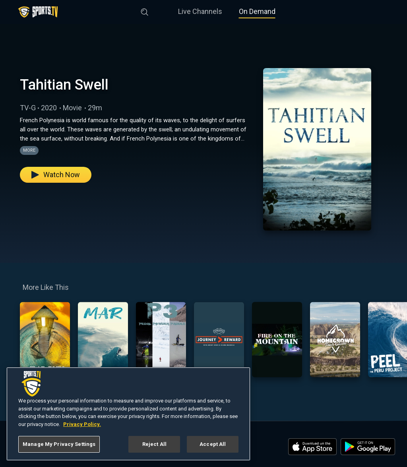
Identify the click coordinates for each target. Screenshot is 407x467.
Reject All (154, 444)
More (29, 150)
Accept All (213, 444)
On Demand (257, 11)
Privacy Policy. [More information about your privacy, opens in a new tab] (82, 424)
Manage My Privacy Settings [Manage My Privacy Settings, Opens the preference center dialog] (59, 444)
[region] (128, 414)
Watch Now (55, 174)
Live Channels (200, 11)
